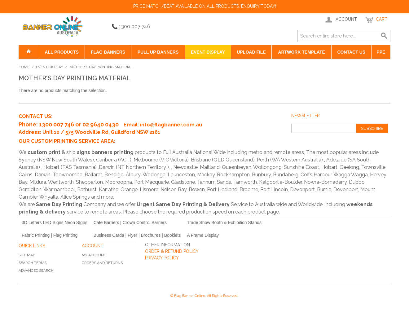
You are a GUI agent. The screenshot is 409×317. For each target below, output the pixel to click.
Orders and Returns (102, 263)
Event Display (208, 52)
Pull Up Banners (158, 52)
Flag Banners (108, 52)
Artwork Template (301, 52)
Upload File (251, 52)
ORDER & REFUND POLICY (172, 251)
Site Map (27, 255)
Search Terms (32, 263)
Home (24, 67)
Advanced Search (36, 270)
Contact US (351, 52)
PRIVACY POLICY (162, 257)
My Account (94, 255)
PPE (380, 52)
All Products (61, 52)
